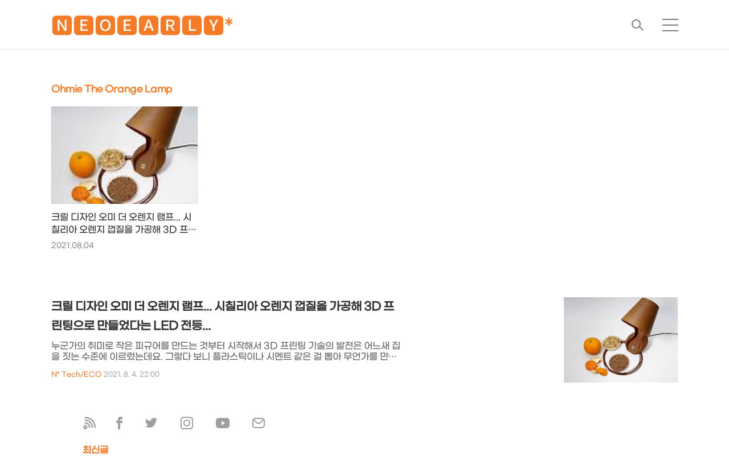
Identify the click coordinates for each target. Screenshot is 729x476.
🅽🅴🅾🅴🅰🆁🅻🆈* (142, 28)
